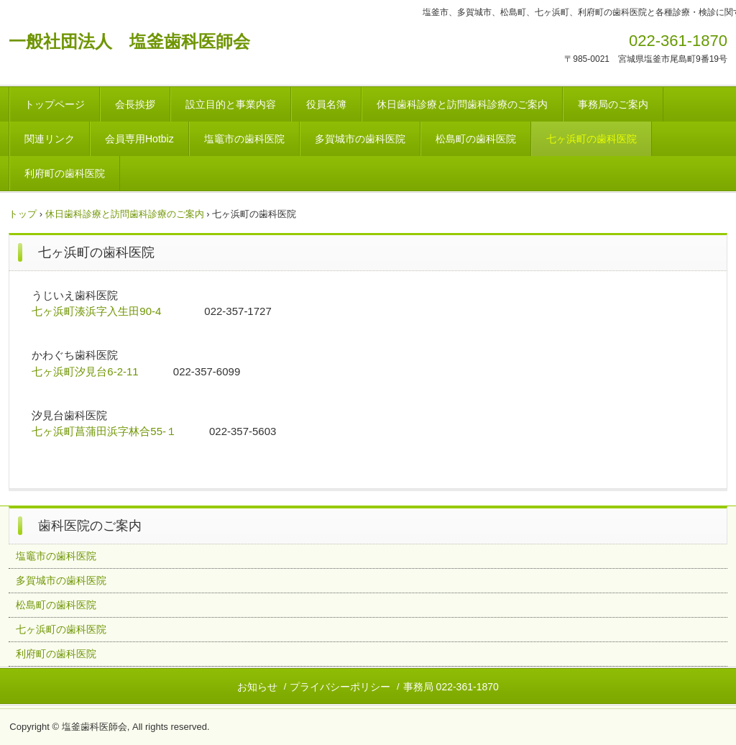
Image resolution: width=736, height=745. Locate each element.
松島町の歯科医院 (476, 139)
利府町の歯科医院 (64, 173)
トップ (23, 214)
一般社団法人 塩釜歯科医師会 (129, 41)
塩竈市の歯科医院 (244, 139)
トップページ (54, 104)
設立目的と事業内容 (230, 104)
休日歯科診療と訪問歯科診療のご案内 (462, 104)
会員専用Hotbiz (139, 139)
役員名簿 (326, 104)
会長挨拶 (135, 104)
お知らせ (257, 687)
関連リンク (49, 139)
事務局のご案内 (613, 104)
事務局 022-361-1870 (451, 687)
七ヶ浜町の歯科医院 (591, 139)
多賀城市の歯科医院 (360, 139)
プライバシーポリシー (340, 687)
